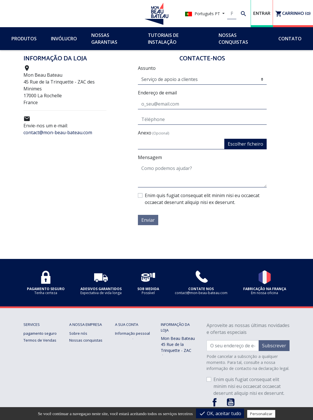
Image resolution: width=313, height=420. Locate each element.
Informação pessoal (132, 333)
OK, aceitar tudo (220, 413)
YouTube (230, 402)
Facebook (214, 402)
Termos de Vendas (39, 340)
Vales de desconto (131, 360)
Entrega (30, 360)
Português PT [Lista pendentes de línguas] (203, 13)
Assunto (147, 68)
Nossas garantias (38, 353)
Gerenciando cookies (42, 381)
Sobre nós (78, 333)
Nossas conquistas (85, 340)
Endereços (124, 353)
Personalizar (261, 413)
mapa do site (80, 395)
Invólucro (77, 374)
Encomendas (126, 340)
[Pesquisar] (231, 13)
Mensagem (150, 157)
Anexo (153, 133)
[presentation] (223, 236)
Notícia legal (33, 347)
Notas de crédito (129, 347)
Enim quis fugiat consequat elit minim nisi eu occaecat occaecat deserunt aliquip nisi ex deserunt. (202, 198)
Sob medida (79, 381)
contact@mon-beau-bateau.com (57, 132)
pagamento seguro (40, 333)
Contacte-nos (80, 388)
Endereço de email (157, 93)
